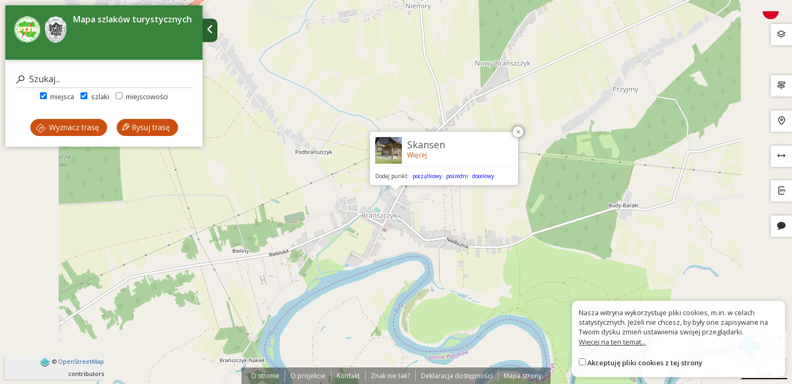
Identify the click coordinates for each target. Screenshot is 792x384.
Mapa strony (523, 375)
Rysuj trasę (146, 127)
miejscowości (142, 96)
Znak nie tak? (390, 375)
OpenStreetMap (81, 361)
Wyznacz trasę (67, 127)
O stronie (265, 375)
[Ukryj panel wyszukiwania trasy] (210, 30)
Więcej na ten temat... (612, 342)
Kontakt (348, 375)
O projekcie (308, 375)
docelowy (483, 176)
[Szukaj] (104, 79)
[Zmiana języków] (774, 11)
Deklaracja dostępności (456, 375)
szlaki (94, 96)
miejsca (57, 96)
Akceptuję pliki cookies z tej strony (644, 362)
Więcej (417, 154)
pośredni (457, 176)
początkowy (427, 176)
